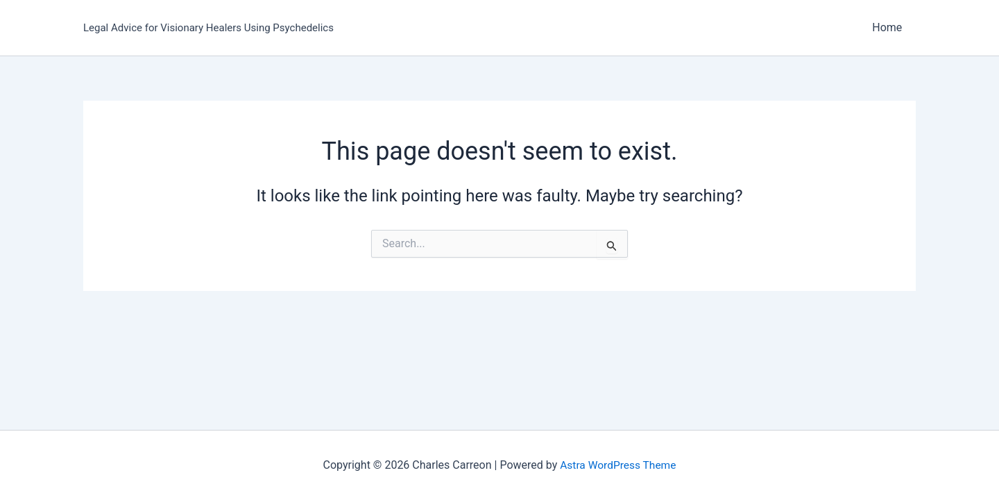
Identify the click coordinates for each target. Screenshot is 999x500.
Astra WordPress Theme (618, 465)
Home (890, 27)
